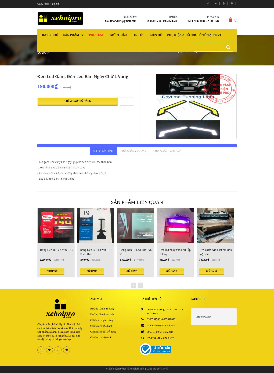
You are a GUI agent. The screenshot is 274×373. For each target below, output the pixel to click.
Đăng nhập (43, 3)
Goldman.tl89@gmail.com (120, 20)
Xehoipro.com (204, 316)
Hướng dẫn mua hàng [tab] (133, 150)
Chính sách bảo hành (101, 325)
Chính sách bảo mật (100, 337)
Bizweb (164, 368)
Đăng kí (56, 3)
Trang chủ (49, 35)
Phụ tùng (96, 35)
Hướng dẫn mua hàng (102, 308)
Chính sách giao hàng (101, 320)
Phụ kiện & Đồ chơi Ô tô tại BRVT (194, 35)
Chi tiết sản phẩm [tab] (103, 150)
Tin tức (138, 35)
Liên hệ (156, 35)
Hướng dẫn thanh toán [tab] (167, 150)
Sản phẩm (73, 35)
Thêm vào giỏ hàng (77, 101)
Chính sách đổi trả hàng (103, 331)
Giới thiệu (118, 35)
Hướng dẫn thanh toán (102, 314)
